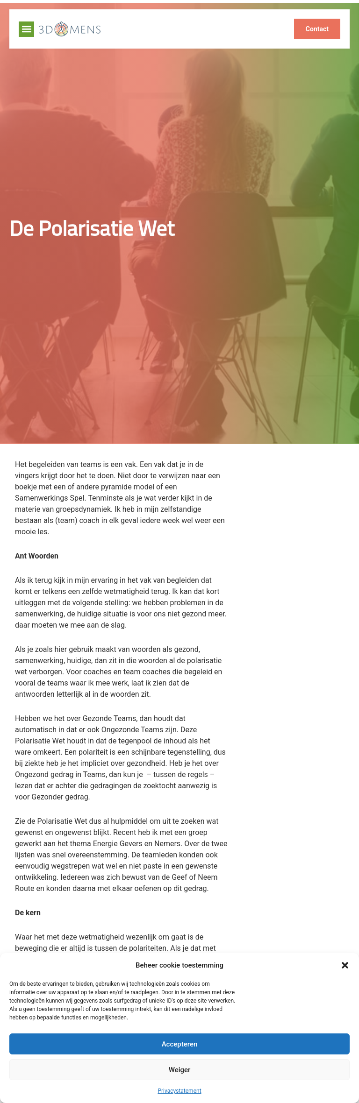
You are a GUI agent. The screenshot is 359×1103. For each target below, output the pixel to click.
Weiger (180, 1070)
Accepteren (180, 1044)
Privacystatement (179, 1091)
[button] (345, 965)
